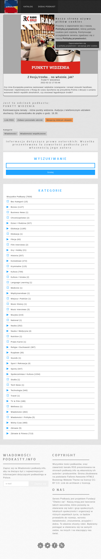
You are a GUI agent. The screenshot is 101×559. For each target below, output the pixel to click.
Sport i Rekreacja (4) (21, 363)
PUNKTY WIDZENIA (19, 105)
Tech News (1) (17, 385)
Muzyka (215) (17, 315)
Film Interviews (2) (19, 245)
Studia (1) (15, 380)
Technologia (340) (19, 390)
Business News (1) (19, 212)
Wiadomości (10, 133)
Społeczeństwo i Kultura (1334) (25, 374)
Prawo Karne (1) (18, 342)
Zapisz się (38, 483)
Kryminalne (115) (19, 266)
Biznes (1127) (17, 207)
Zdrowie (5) (16, 428)
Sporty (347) (16, 369)
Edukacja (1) (17, 234)
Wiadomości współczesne (33, 133)
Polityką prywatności (67, 29)
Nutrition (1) (16, 336)
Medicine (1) (16, 288)
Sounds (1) (16, 358)
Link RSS (9, 120)
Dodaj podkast (46, 7)
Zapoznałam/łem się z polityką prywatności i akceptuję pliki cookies (77, 44)
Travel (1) (15, 396)
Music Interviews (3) (20, 309)
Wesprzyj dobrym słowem (59, 120)
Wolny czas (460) (19, 423)
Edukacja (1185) (18, 229)
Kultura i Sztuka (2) (20, 277)
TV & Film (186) (18, 401)
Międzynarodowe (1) (20, 293)
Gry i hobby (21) (18, 250)
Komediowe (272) (19, 261)
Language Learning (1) (21, 282)
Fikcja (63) (16, 239)
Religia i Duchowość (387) (23, 347)
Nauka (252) (16, 326)
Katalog (28, 7)
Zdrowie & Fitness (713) (22, 433)
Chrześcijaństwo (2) (20, 218)
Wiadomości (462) (19, 412)
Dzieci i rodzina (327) (21, 223)
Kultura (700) (17, 272)
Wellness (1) (17, 407)
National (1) (16, 320)
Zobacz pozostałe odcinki (30, 120)
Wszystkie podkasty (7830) (19, 197)
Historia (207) (17, 256)
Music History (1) (19, 304)
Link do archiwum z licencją (75, 483)
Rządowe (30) (17, 353)
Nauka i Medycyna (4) (21, 331)
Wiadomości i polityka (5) (23, 417)
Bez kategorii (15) (19, 202)
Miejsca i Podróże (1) (21, 299)
